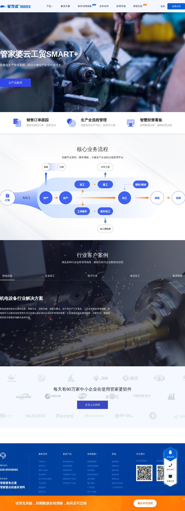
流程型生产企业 (69, 483)
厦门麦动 (91, 483)
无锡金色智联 (92, 466)
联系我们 (115, 462)
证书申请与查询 (45, 479)
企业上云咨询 (92, 404)
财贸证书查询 (117, 483)
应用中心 (42, 466)
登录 (163, 6)
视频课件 (42, 487)
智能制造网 (67, 466)
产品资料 (42, 483)
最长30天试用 (145, 503)
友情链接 (92, 454)
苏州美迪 (91, 470)
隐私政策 (115, 474)
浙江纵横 (91, 479)
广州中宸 (91, 487)
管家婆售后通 (8, 483)
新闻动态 (115, 479)
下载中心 (42, 462)
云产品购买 (15, 82)
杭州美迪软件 (92, 474)
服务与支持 (43, 470)
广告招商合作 (117, 487)
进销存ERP (67, 470)
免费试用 (176, 6)
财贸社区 (42, 492)
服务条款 (115, 470)
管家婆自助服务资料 (12, 487)
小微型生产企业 (69, 474)
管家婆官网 (92, 462)
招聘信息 (115, 466)
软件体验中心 (68, 462)
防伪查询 (42, 474)
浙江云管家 (92, 492)
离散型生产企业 (69, 479)
